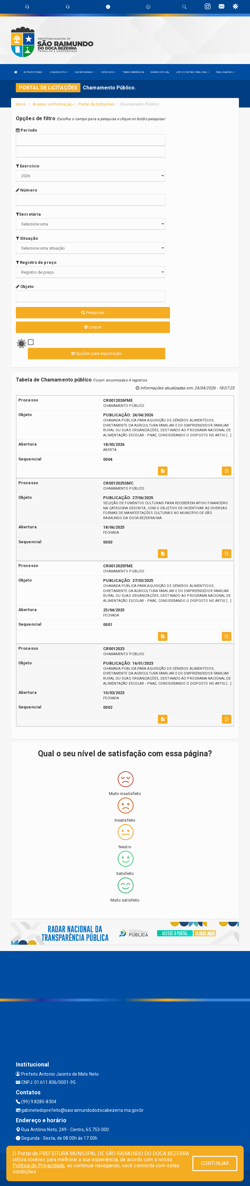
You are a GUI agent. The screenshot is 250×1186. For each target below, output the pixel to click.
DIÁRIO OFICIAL (159, 72)
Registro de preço (36, 262)
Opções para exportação (96, 353)
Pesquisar (92, 312)
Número (26, 190)
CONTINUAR (215, 1163)
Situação (27, 238)
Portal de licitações (96, 104)
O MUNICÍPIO (59, 72)
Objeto (25, 286)
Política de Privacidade (39, 1166)
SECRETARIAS (85, 72)
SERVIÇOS (108, 72)
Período (26, 130)
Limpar (93, 327)
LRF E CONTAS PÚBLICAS (192, 72)
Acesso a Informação (53, 104)
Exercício (27, 166)
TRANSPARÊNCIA (133, 72)
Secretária (28, 214)
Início (21, 104)
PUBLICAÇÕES (225, 72)
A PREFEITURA (33, 72)
